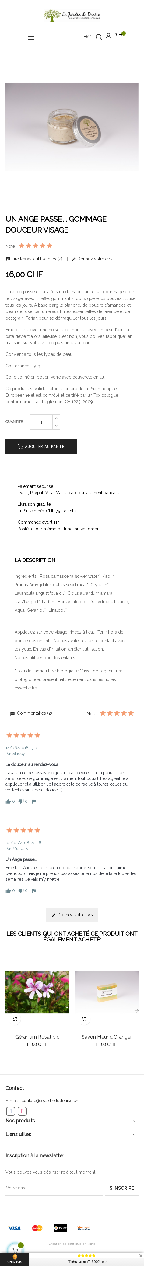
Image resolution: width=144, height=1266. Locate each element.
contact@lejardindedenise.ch (49, 1100)
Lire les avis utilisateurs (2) (34, 259)
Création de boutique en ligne (72, 1243)
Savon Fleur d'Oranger (107, 1037)
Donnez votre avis (92, 259)
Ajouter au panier (41, 446)
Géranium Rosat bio (37, 1037)
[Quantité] (41, 422)
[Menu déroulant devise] (87, 37)
